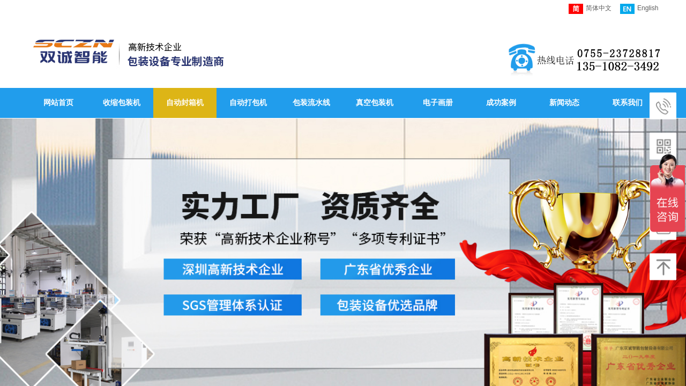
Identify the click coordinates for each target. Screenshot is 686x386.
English (639, 9)
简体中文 (590, 9)
